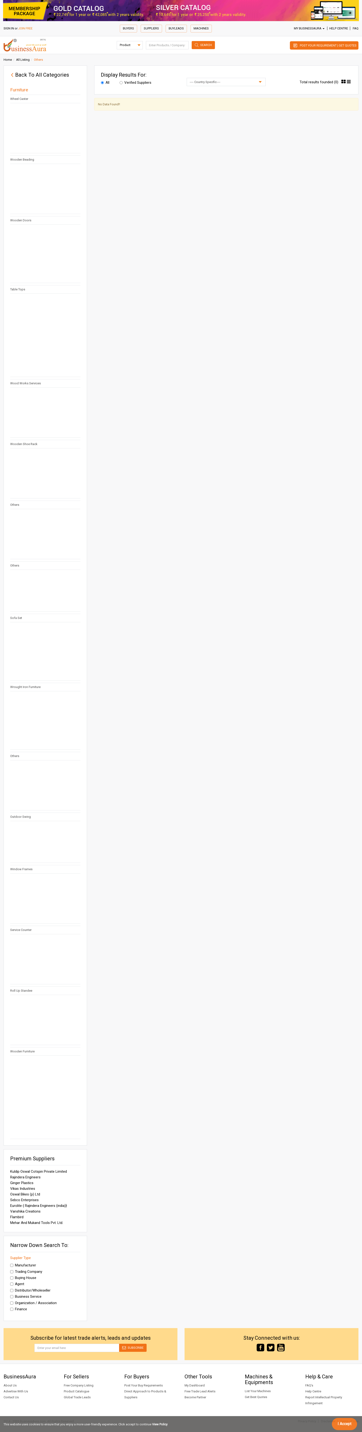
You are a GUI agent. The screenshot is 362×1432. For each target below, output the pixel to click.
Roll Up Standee (21, 990)
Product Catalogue (76, 1391)
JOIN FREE (25, 28)
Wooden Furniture (22, 1051)
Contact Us (11, 1397)
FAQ (355, 28)
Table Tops (17, 289)
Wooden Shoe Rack (23, 444)
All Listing (23, 59)
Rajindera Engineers (25, 1177)
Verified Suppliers (135, 82)
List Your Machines (258, 1391)
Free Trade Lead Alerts (200, 1391)
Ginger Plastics (21, 1183)
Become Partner (195, 1397)
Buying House (23, 1278)
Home (8, 59)
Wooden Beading (22, 159)
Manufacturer (23, 1265)
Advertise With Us (16, 1391)
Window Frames (21, 869)
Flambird (16, 1217)
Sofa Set (16, 618)
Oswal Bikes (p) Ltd (25, 1194)
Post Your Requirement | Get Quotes (328, 45)
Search (206, 45)
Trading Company (26, 1271)
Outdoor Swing (20, 816)
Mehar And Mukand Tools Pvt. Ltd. (36, 1223)
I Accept (344, 1424)
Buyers (128, 28)
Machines (201, 28)
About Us (10, 1385)
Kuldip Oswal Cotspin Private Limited (38, 1171)
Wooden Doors (20, 220)
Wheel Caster (19, 99)
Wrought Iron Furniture (25, 687)
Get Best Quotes (256, 1397)
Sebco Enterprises (24, 1200)
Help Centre (338, 28)
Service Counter (21, 930)
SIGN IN (9, 28)
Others (14, 505)
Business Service (26, 1296)
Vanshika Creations (25, 1211)
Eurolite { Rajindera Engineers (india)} (38, 1206)
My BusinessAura (309, 28)
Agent (17, 1284)
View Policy (159, 1424)
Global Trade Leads (77, 1397)
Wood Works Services (25, 383)
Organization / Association (33, 1303)
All (105, 82)
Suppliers (151, 28)
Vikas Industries (22, 1188)
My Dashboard (195, 1385)
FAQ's (309, 1385)
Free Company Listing (78, 1385)
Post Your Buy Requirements (143, 1385)
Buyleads (176, 28)
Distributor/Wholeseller (30, 1290)
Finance (18, 1309)
